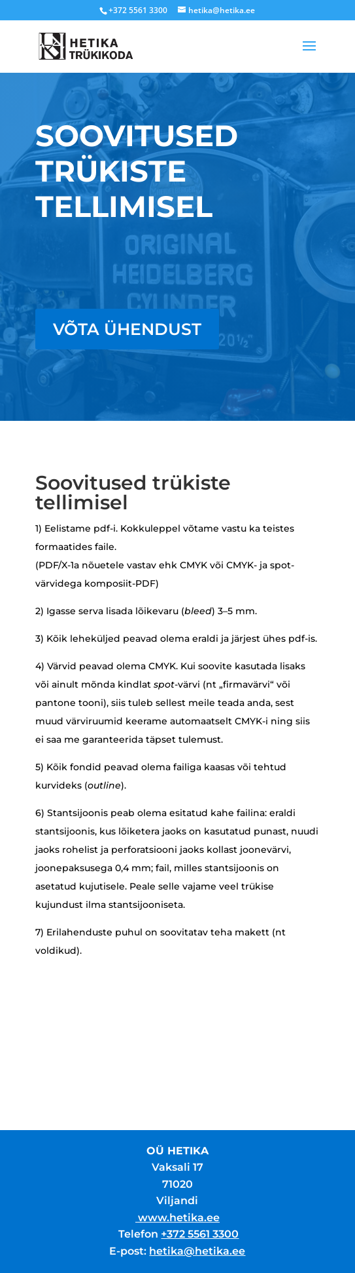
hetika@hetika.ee (197, 1251)
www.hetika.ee (179, 1217)
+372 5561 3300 (200, 1234)
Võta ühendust (127, 329)
